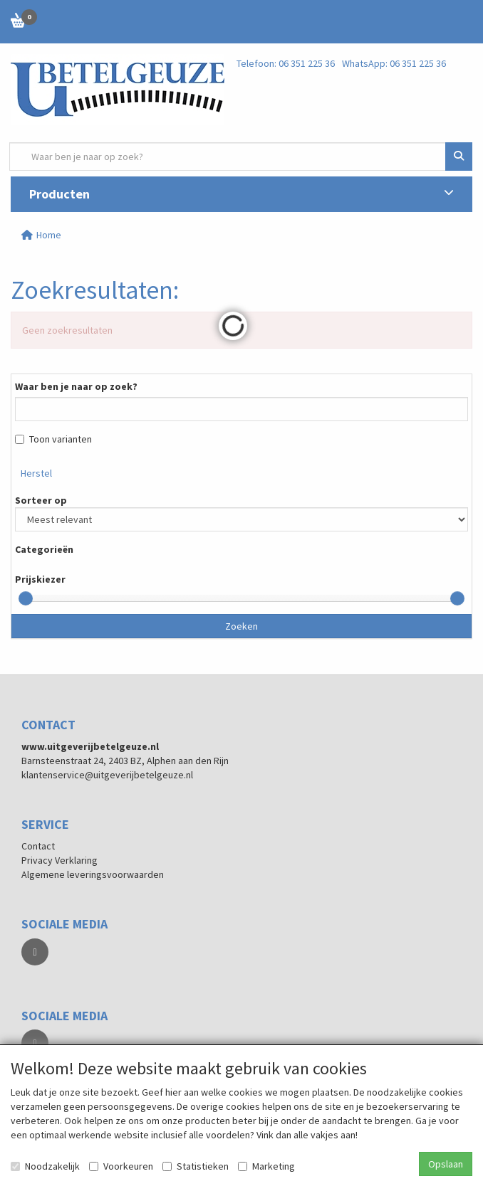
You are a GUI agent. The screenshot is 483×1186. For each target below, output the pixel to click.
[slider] (26, 598)
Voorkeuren (121, 1166)
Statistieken (195, 1166)
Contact (38, 846)
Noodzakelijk (45, 1166)
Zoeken (241, 626)
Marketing (266, 1166)
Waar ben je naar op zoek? (76, 386)
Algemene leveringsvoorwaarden (92, 874)
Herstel (36, 473)
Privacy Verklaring (59, 860)
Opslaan (445, 1164)
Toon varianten (53, 439)
